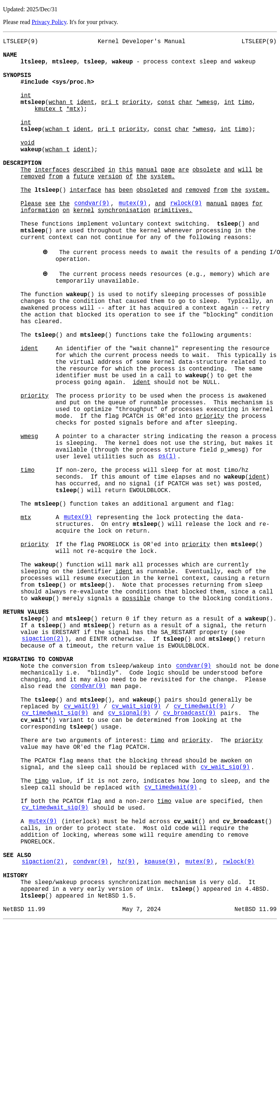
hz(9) (126, 1042)
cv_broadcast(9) (189, 860)
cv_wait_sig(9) (136, 852)
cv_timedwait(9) (200, 852)
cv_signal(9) (129, 860)
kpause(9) (160, 1042)
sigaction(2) (43, 769)
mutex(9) (133, 240)
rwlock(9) (186, 240)
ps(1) (167, 546)
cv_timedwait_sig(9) (55, 860)
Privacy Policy (48, 22)
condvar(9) (91, 240)
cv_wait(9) (81, 852)
